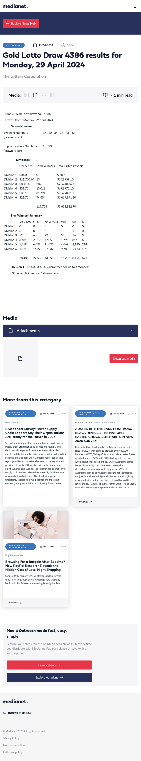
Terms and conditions (15, 745)
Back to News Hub (21, 23)
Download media (124, 358)
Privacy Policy (11, 738)
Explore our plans (49, 677)
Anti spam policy (12, 752)
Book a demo (49, 665)
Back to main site (17, 713)
